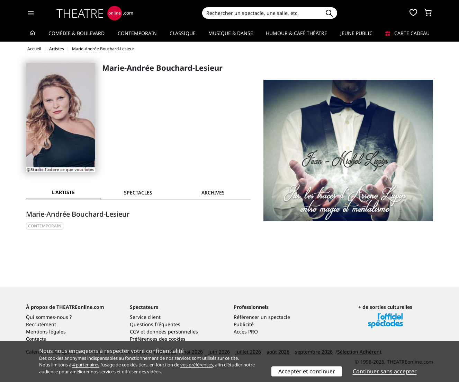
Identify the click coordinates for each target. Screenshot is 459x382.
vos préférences (196, 365)
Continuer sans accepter (385, 371)
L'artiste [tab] (63, 192)
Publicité (244, 324)
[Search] (261, 13)
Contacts (36, 339)
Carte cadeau (407, 33)
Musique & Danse (230, 33)
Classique (183, 33)
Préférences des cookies (158, 339)
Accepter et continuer (306, 371)
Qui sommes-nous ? (49, 317)
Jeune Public (356, 33)
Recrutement (41, 324)
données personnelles (172, 331)
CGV (134, 331)
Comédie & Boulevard (76, 33)
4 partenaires (85, 365)
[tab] (138, 192)
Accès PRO (246, 331)
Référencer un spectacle (262, 317)
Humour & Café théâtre (296, 33)
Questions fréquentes (155, 324)
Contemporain (137, 33)
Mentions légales (46, 331)
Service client (145, 317)
